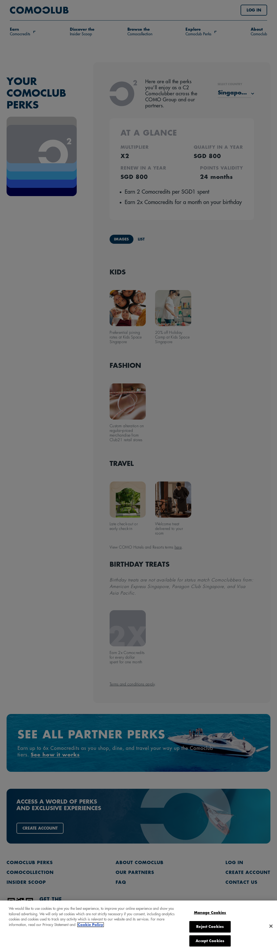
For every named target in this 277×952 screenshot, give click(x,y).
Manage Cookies (210, 939)
